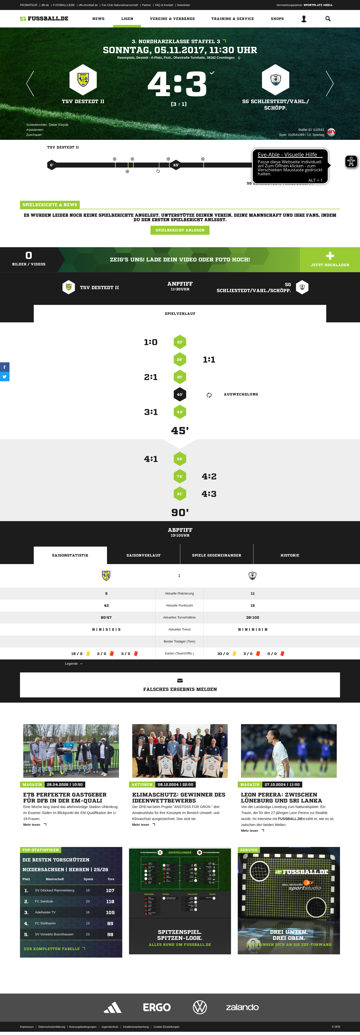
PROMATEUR (28, 4)
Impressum (27, 1023)
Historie (289, 555)
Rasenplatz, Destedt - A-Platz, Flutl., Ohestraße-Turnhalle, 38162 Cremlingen (179, 58)
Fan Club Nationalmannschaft (120, 4)
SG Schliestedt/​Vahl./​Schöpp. (275, 105)
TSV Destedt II (83, 101)
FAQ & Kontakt (164, 4)
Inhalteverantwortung (136, 1023)
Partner (146, 4)
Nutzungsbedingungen (82, 1023)
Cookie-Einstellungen (167, 1023)
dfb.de (45, 4)
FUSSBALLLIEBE (64, 4)
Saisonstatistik (70, 555)
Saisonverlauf (143, 555)
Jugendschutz (109, 1023)
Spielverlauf (180, 313)
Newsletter (183, 4)
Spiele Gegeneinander (216, 555)
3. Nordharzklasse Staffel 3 (180, 41)
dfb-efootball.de (88, 4)
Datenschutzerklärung (51, 1023)
